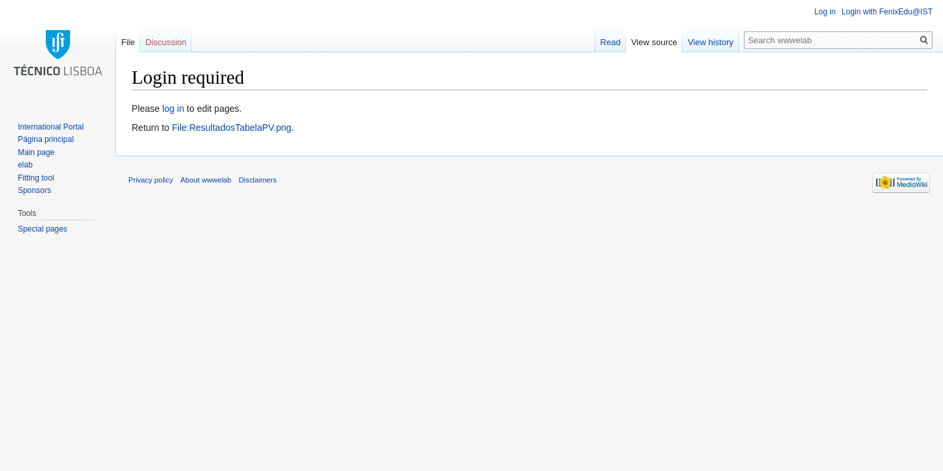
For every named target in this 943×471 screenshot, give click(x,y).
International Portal (51, 126)
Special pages (42, 229)
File (128, 42)
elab (25, 164)
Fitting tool (36, 178)
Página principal (45, 139)
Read (611, 42)
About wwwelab (206, 180)
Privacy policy (150, 180)
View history (710, 42)
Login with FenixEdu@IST (887, 11)
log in (173, 108)
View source (654, 42)
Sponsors (34, 190)
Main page (36, 152)
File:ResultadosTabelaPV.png (231, 127)
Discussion (166, 42)
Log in (825, 11)
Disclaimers (258, 180)
